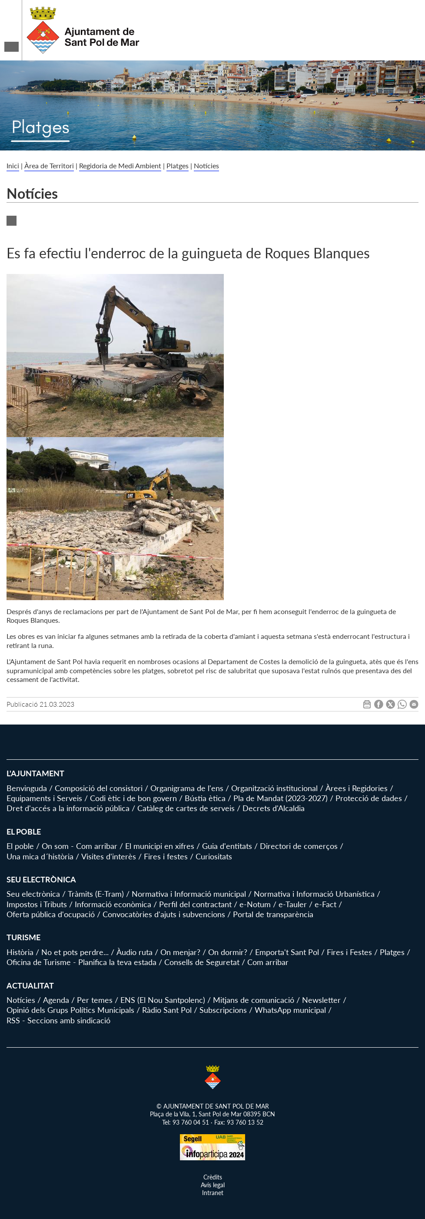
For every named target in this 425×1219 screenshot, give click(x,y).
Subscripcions (223, 1010)
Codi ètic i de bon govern (133, 798)
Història (20, 952)
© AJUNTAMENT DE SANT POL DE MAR (212, 1106)
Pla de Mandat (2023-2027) (280, 798)
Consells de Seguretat (201, 962)
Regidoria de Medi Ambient (120, 165)
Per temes (95, 1000)
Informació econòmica (113, 904)
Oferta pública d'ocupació (51, 914)
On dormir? (227, 952)
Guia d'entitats (227, 846)
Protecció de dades (368, 798)
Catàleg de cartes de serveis (186, 808)
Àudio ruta (134, 952)
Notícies (206, 165)
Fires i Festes (349, 952)
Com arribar (268, 962)
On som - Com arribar (79, 846)
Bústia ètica (205, 798)
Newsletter (321, 1000)
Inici (13, 165)
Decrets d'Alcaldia (273, 808)
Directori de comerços (299, 846)
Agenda (56, 1000)
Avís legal (213, 1185)
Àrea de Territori (49, 165)
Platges (177, 165)
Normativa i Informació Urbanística (314, 893)
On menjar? (180, 952)
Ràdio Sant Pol (167, 1010)
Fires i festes (166, 856)
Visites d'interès (108, 856)
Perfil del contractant (195, 904)
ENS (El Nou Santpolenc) (162, 1000)
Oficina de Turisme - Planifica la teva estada (81, 962)
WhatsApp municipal (290, 1010)
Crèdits (212, 1177)
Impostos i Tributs (37, 904)
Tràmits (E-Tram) (96, 893)
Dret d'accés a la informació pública (68, 808)
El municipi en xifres (159, 846)
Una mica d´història (40, 856)
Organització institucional (274, 788)
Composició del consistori (99, 788)
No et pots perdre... (75, 952)
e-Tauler (293, 904)
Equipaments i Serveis (44, 798)
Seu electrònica (33, 893)
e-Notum (255, 904)
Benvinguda (27, 788)
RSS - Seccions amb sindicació (58, 1020)
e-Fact (325, 904)
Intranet (212, 1192)
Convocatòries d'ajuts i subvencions (164, 914)
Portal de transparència (273, 914)
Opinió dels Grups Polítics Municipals (70, 1010)
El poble (20, 846)
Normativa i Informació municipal (189, 893)
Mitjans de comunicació (253, 1000)
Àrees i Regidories (356, 788)
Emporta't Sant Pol (287, 952)
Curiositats (214, 856)
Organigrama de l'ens (186, 788)
